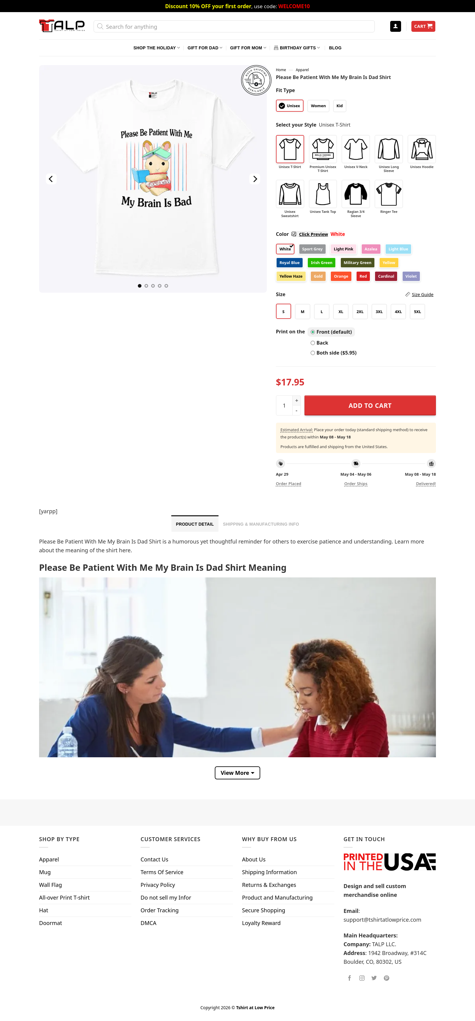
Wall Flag (50, 884)
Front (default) (331, 332)
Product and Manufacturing (277, 897)
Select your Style (296, 124)
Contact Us (154, 859)
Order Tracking (160, 910)
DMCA (148, 923)
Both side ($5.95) (334, 352)
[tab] (194, 523)
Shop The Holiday (157, 48)
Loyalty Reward (261, 923)
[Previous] (51, 179)
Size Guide (422, 294)
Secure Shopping (263, 910)
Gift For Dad (205, 48)
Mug (45, 872)
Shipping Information (269, 872)
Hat (43, 910)
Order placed (288, 483)
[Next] (254, 179)
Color (302, 234)
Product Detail (195, 524)
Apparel (302, 69)
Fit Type (285, 90)
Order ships (355, 483)
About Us (254, 859)
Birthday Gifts (297, 48)
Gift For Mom (248, 48)
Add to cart (370, 405)
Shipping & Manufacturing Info (261, 524)
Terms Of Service (162, 872)
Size (354, 294)
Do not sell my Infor (166, 897)
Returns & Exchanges (269, 884)
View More (235, 772)
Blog (335, 47)
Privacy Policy (158, 884)
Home (281, 69)
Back (319, 342)
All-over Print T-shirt (64, 897)
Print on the (290, 331)
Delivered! (426, 483)
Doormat (50, 923)
